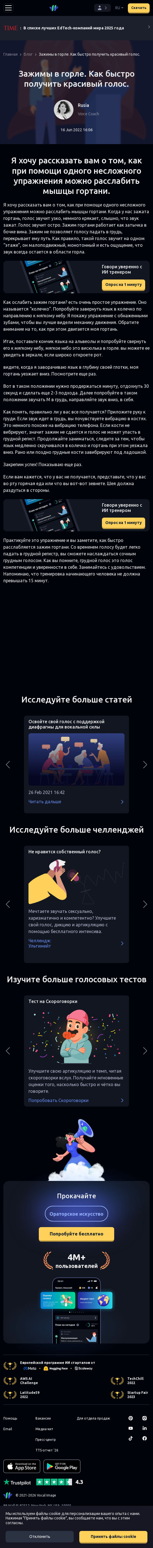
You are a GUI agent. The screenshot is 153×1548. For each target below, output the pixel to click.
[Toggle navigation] (8, 7)
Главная (10, 54)
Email (7, 1429)
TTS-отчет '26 (46, 1450)
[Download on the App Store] (21, 1466)
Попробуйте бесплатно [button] (76, 1233)
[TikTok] (132, 1438)
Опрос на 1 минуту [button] (123, 284)
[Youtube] (132, 1428)
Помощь (10, 1418)
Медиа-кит (44, 1429)
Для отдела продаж (93, 1418)
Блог (28, 54)
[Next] (149, 28)
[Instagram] (146, 1418)
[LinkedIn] (146, 1428)
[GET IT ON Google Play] (62, 1466)
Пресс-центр (45, 1439)
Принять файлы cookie (113, 1536)
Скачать (138, 8)
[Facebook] (146, 1438)
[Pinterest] (132, 1418)
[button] (102, 8)
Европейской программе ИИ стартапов (55, 1362)
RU (117, 8)
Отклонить (39, 1536)
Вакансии (43, 1418)
